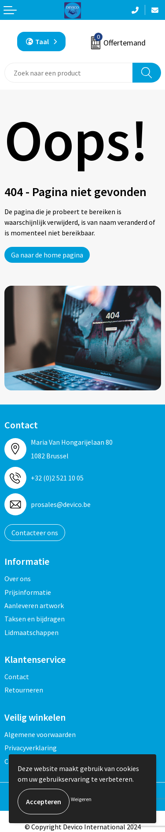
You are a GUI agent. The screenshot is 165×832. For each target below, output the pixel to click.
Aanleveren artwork (34, 605)
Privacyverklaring (30, 747)
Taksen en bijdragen (34, 618)
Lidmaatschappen (31, 632)
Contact (16, 676)
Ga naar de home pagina (47, 254)
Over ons (17, 578)
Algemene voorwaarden (40, 734)
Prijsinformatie (27, 592)
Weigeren (81, 799)
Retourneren (23, 689)
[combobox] (68, 73)
